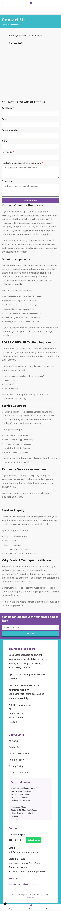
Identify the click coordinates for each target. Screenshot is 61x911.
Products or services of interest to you (21, 163)
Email (5, 119)
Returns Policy (16, 760)
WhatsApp (34, 840)
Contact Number (10, 130)
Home (4, 24)
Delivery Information (19, 753)
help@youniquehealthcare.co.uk (26, 36)
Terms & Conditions (19, 772)
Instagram (35, 884)
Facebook (13, 884)
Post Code (7, 152)
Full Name (7, 108)
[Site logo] (47, 3)
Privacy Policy (16, 766)
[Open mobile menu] (2, 4)
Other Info (7, 181)
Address (6, 141)
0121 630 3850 (17, 840)
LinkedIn (25, 884)
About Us (13, 740)
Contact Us (14, 747)
